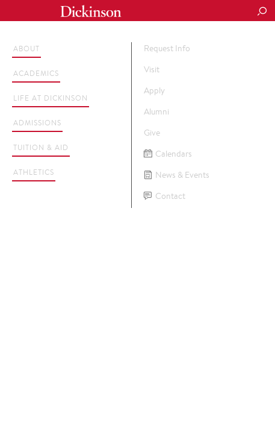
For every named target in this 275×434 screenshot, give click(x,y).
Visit (151, 69)
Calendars (168, 154)
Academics (36, 73)
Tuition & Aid (41, 147)
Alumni (156, 111)
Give (152, 132)
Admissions (37, 122)
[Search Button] (261, 12)
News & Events (176, 175)
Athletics (33, 172)
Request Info (167, 48)
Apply (154, 90)
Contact (164, 196)
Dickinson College (91, 11)
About (26, 48)
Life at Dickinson (50, 97)
